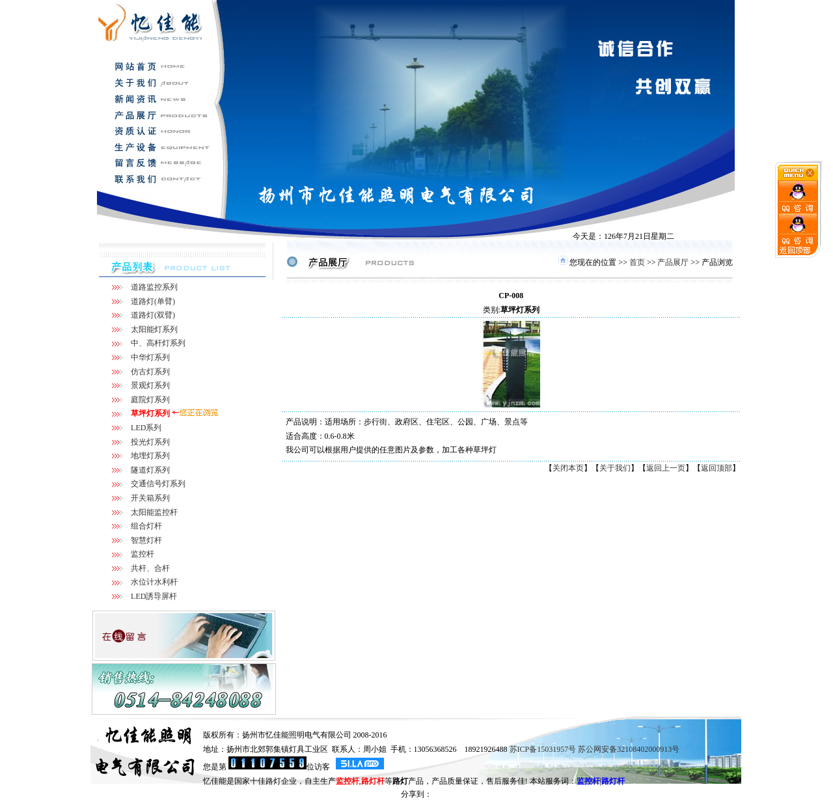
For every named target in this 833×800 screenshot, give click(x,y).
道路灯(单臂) (153, 301)
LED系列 (146, 427)
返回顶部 (716, 468)
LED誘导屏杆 (154, 596)
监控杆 (142, 554)
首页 (637, 262)
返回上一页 (665, 468)
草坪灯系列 (150, 413)
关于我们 (615, 468)
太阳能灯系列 (154, 329)
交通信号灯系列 (158, 483)
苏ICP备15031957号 (543, 749)
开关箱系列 (150, 498)
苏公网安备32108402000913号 (628, 749)
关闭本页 (568, 468)
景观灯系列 (150, 385)
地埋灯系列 (150, 455)
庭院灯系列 (150, 399)
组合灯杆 (146, 526)
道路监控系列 (154, 287)
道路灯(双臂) (153, 315)
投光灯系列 (150, 442)
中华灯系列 (150, 357)
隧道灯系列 (150, 470)
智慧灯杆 (146, 540)
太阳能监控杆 (154, 512)
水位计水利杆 (154, 581)
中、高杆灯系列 (158, 343)
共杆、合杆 (150, 568)
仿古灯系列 (150, 371)
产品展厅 (673, 262)
